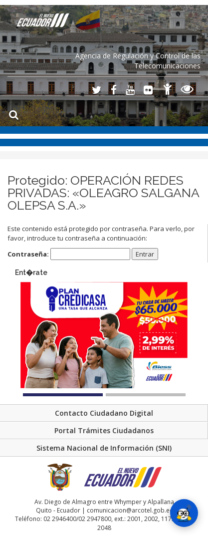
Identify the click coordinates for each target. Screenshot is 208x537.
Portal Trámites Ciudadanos (104, 430)
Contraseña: (68, 254)
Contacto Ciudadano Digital (104, 413)
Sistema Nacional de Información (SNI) (104, 448)
